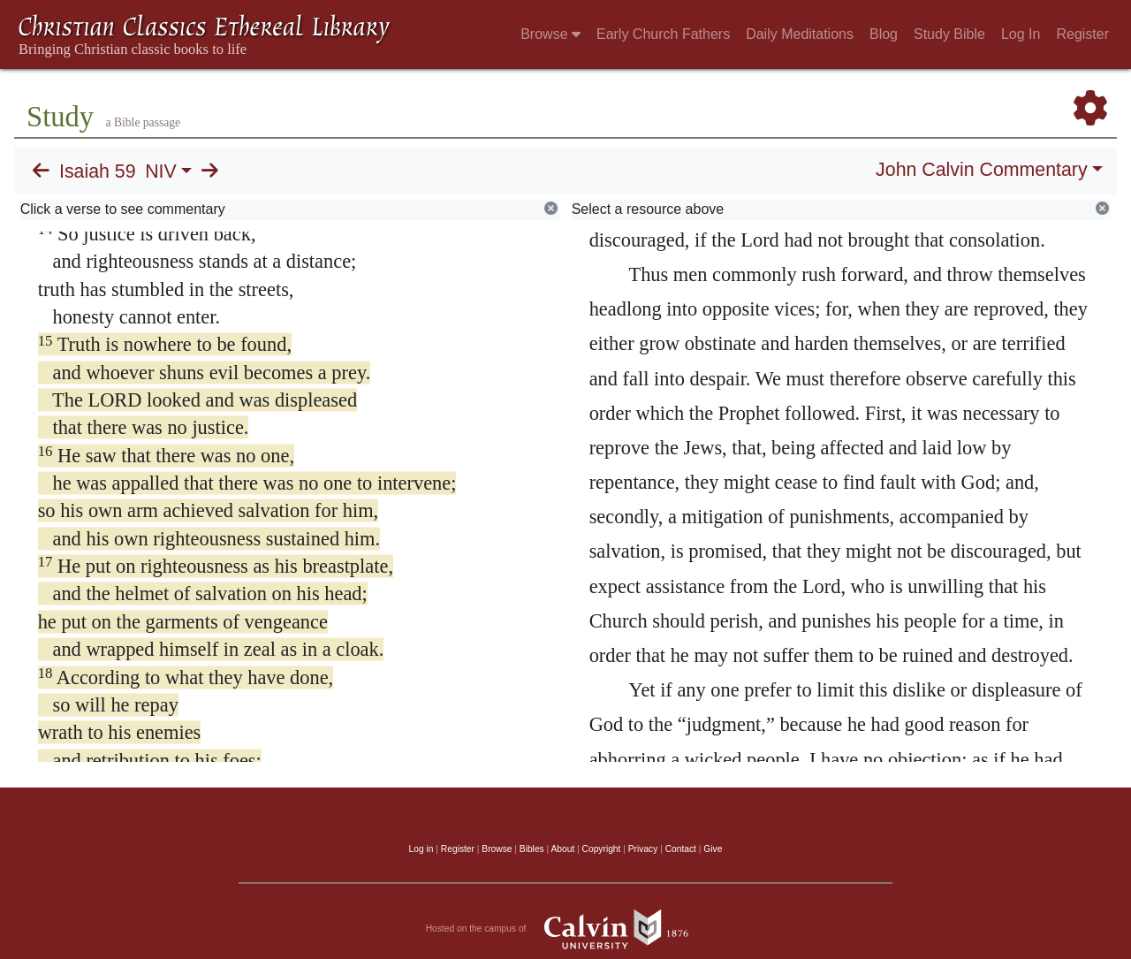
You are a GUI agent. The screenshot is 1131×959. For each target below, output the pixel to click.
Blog (883, 34)
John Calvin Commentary (981, 169)
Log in (421, 849)
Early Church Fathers (663, 34)
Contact (680, 849)
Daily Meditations (800, 34)
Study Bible (949, 34)
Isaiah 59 (97, 171)
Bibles (532, 849)
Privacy (643, 849)
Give (712, 849)
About (562, 849)
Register (1082, 34)
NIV (161, 171)
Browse (550, 34)
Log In (1020, 34)
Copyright (601, 849)
